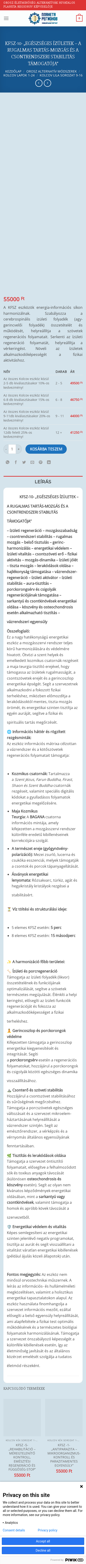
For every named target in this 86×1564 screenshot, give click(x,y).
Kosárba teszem (46, 449)
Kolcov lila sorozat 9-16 (61, 75)
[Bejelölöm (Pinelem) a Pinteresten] (40, 462)
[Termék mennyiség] (12, 449)
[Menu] (6, 18)
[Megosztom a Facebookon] (16, 462)
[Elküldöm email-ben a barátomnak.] (32, 462)
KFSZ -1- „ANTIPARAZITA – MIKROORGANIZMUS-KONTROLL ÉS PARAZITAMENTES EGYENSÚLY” (63, 1455)
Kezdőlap (13, 71)
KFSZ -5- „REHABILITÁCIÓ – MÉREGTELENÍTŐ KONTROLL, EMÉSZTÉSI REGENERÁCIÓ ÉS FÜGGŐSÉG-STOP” (22, 1457)
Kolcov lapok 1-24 (19, 75)
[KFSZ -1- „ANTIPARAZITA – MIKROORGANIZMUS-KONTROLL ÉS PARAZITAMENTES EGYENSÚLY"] (64, 1417)
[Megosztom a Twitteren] (24, 462)
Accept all (43, 1541)
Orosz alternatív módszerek (51, 71)
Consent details (14, 1530)
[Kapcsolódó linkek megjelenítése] (11, 495)
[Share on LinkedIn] (49, 462)
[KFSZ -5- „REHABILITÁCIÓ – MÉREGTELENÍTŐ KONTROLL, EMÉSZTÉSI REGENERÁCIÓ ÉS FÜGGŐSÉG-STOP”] (22, 1417)
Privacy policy (47, 1530)
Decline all (43, 1550)
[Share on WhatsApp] (7, 462)
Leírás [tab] (43, 481)
